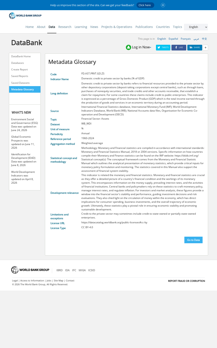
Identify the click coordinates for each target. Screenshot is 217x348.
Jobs (49, 280)
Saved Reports (19, 76)
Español (173, 39)
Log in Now (138, 47)
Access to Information (32, 280)
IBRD (59, 270)
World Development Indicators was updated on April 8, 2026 (23, 177)
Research (64, 27)
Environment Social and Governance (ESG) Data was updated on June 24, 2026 (24, 124)
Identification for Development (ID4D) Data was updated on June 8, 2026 (23, 159)
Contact (70, 280)
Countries (163, 27)
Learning (81, 27)
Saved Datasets (20, 83)
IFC (74, 270)
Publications (144, 27)
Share (195, 47)
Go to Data (193, 240)
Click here (145, 5)
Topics (177, 27)
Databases (17, 63)
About (41, 27)
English (161, 39)
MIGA (82, 270)
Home (29, 27)
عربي (196, 39)
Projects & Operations (116, 27)
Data (52, 27)
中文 (204, 39)
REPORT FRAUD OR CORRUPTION (186, 280)
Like (179, 47)
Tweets (163, 47)
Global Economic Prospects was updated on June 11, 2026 (23, 142)
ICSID (91, 270)
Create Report (19, 69)
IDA (67, 270)
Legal (15, 280)
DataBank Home (21, 56)
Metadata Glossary (22, 89)
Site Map (58, 280)
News (94, 27)
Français (186, 39)
